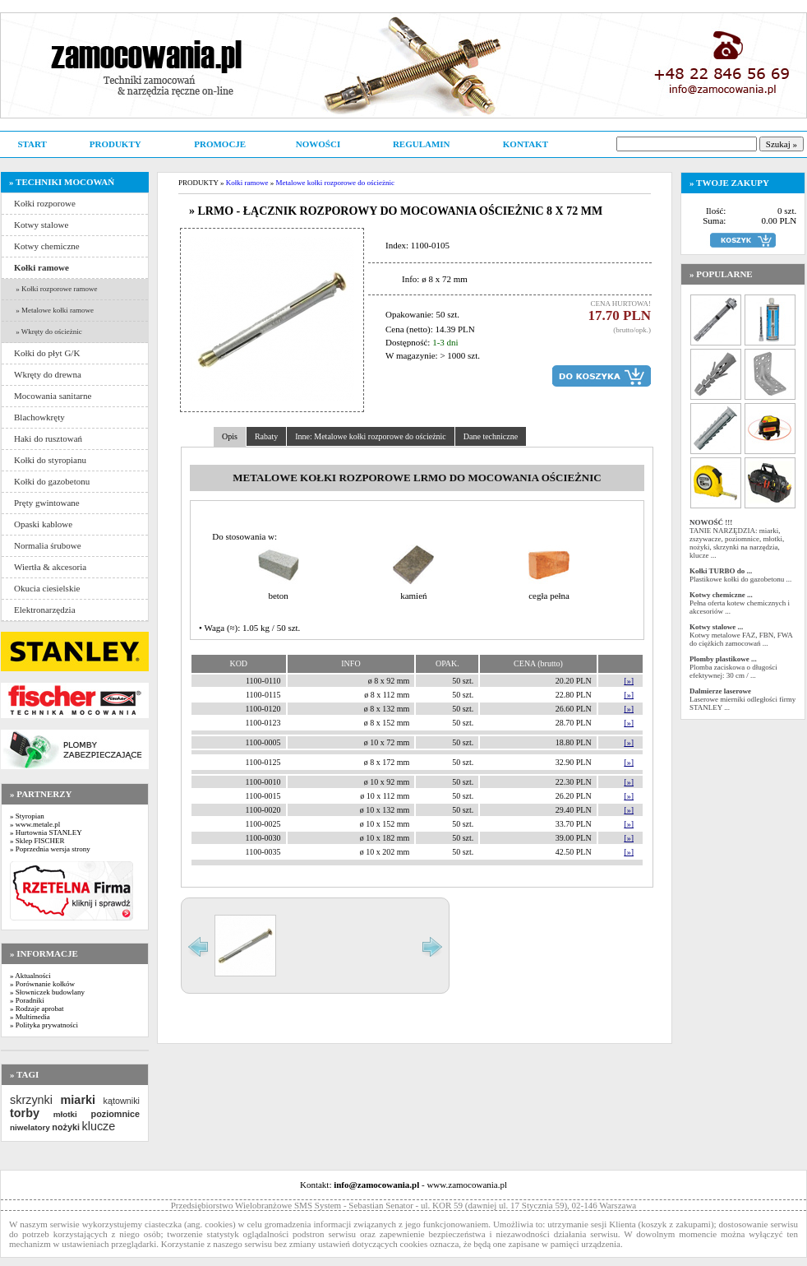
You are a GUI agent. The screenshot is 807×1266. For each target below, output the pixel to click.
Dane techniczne (490, 436)
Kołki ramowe (247, 183)
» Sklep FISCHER (37, 841)
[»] (629, 680)
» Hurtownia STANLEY (46, 832)
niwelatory (30, 1127)
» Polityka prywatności (44, 1025)
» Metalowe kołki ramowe (54, 310)
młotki (65, 1114)
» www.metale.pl (35, 824)
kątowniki (122, 1101)
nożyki (66, 1127)
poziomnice (115, 1114)
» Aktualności (30, 976)
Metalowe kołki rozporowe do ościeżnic (334, 183)
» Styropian (27, 816)
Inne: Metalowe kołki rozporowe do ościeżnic (370, 436)
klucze (98, 1126)
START (31, 144)
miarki (78, 1099)
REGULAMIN (421, 144)
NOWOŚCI (318, 144)
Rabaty (266, 436)
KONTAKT (525, 144)
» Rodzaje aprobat (36, 1008)
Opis (229, 436)
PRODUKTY (115, 144)
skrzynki (31, 1099)
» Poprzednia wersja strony (50, 849)
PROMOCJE (220, 144)
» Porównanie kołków (42, 984)
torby (24, 1113)
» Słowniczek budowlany (47, 992)
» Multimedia (30, 1017)
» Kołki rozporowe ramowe (55, 289)
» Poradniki (27, 1000)
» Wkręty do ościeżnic (48, 331)
